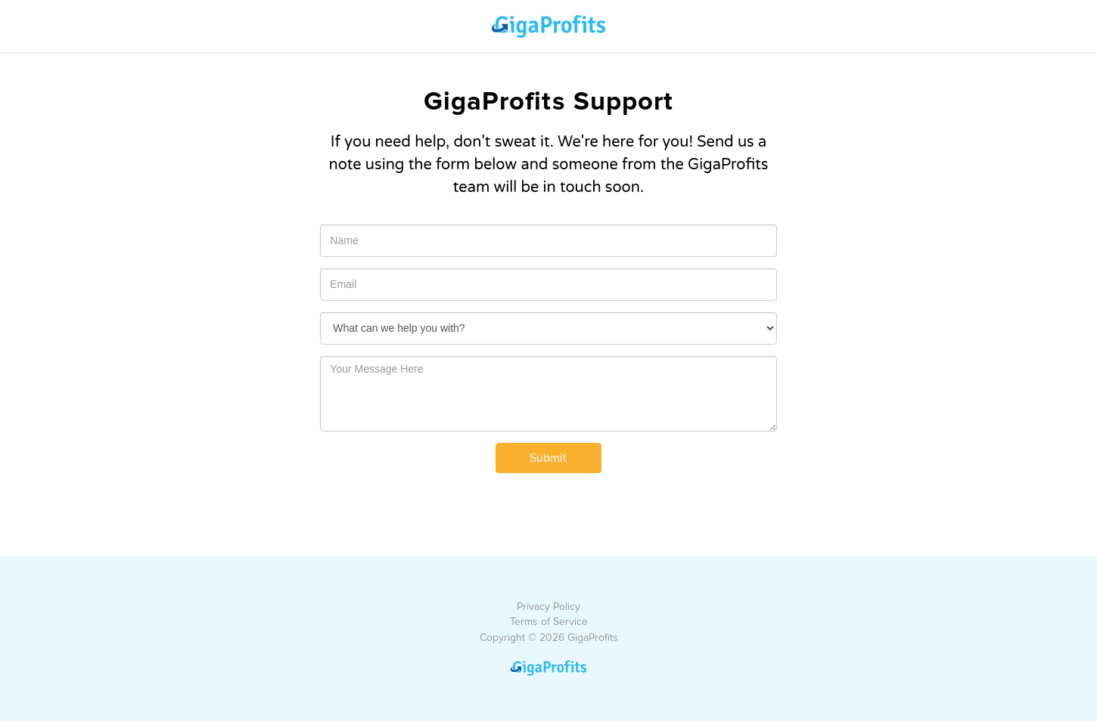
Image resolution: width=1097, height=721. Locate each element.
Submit (548, 458)
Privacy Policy (548, 606)
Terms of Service (549, 621)
